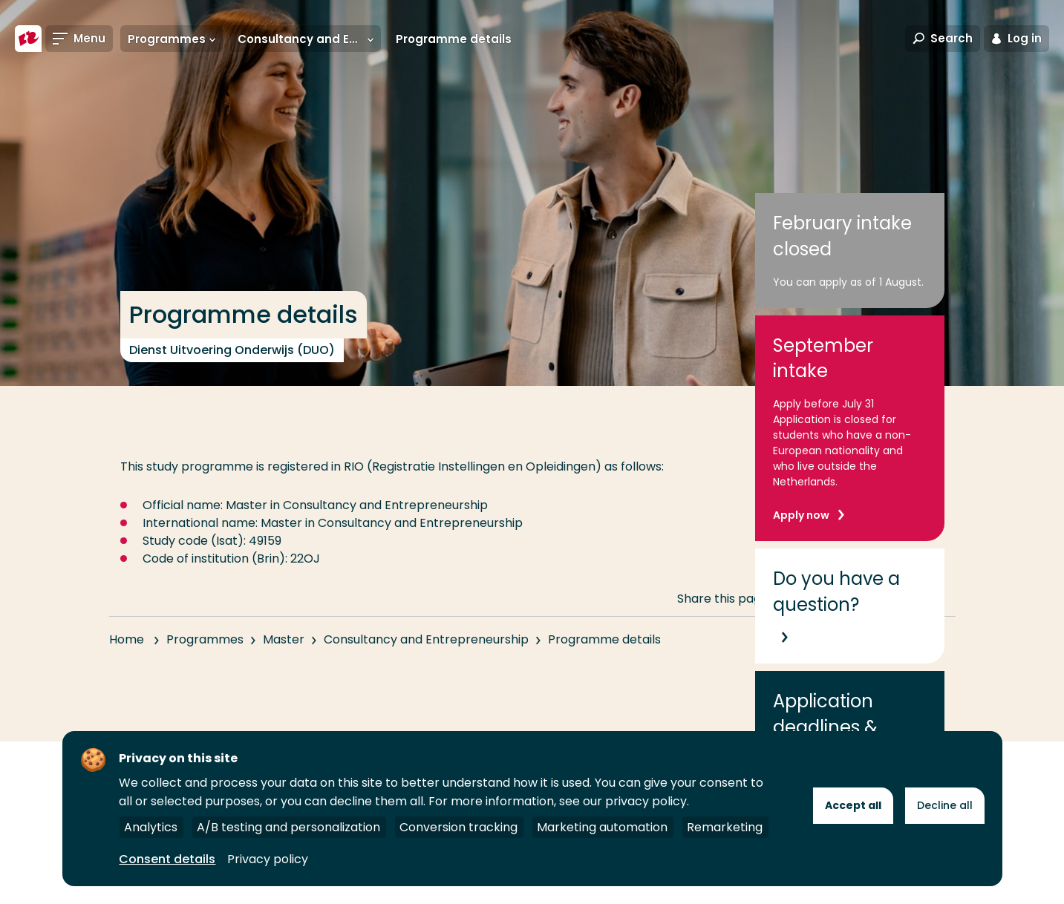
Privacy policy (267, 859)
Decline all (945, 805)
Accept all (853, 805)
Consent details (167, 859)
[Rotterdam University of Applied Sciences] (28, 38)
